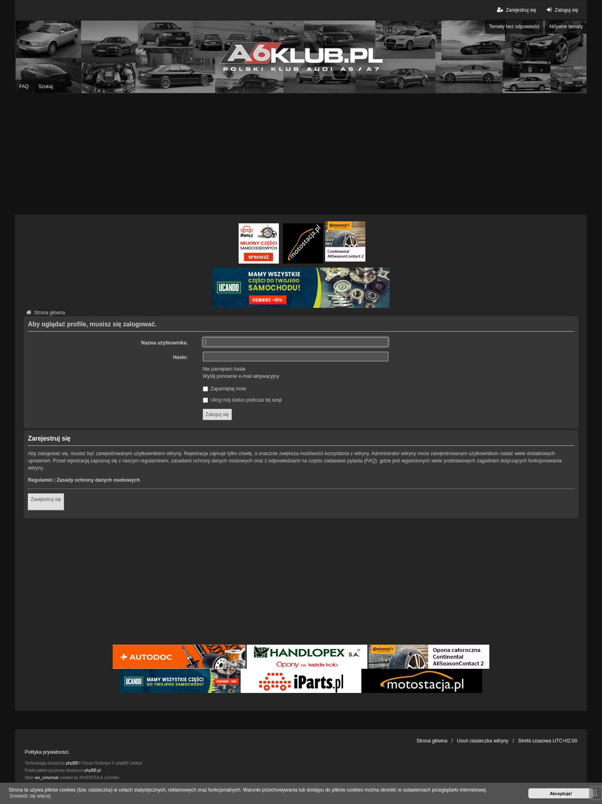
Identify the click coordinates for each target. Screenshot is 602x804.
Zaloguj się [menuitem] (561, 10)
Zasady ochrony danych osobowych (98, 480)
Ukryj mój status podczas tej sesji (242, 400)
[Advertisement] (301, 154)
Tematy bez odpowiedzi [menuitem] (514, 26)
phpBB (72, 763)
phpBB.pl (93, 770)
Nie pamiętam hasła (224, 369)
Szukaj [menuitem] (45, 86)
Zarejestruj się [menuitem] (516, 10)
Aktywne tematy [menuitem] (566, 26)
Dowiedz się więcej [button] (30, 796)
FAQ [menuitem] (24, 86)
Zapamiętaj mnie (224, 389)
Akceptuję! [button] (561, 793)
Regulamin (40, 480)
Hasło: (180, 357)
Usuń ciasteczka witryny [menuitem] (483, 741)
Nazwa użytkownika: (164, 343)
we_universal (46, 777)
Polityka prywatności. (47, 752)
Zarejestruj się (46, 499)
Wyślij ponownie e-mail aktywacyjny (241, 376)
